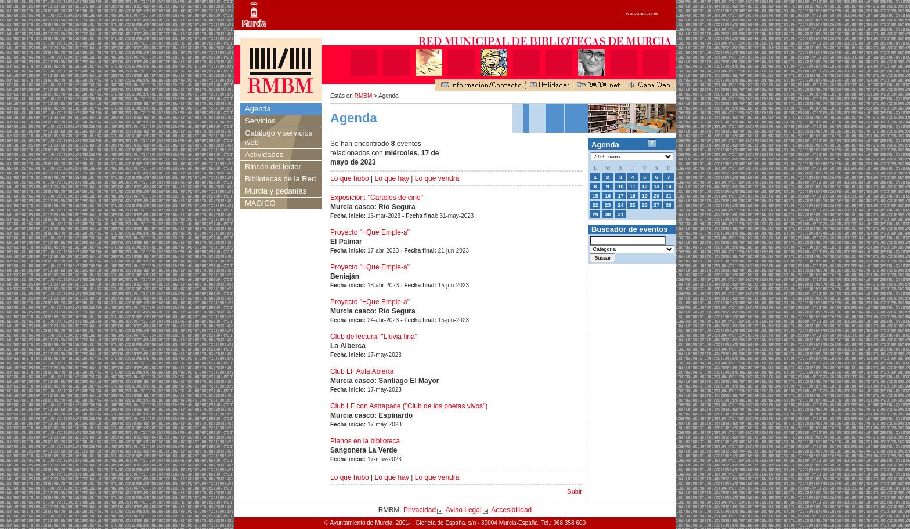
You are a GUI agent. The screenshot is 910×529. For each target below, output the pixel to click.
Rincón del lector (273, 166)
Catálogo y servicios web (278, 138)
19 (645, 196)
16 (608, 196)
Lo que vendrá (437, 178)
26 (645, 205)
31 (620, 214)
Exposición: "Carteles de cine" (376, 198)
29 (595, 214)
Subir (574, 491)
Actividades (264, 154)
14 (668, 186)
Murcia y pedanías (275, 191)
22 (595, 205)
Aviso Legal (464, 510)
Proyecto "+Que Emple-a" (370, 232)
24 (620, 205)
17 (620, 196)
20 (656, 196)
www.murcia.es (642, 13)
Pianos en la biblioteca (365, 441)
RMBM (364, 96)
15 (595, 196)
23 (608, 205)
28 (668, 205)
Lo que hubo (349, 178)
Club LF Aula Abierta (361, 371)
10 (620, 186)
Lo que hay (392, 178)
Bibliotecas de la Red (280, 178)
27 (656, 205)
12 (645, 186)
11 (632, 186)
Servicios (260, 120)
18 (632, 196)
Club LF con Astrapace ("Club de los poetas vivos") (409, 406)
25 (632, 205)
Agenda (258, 108)
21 (668, 196)
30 (608, 214)
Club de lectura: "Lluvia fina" (373, 337)
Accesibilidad (511, 510)
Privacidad (419, 510)
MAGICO (260, 203)
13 (656, 186)
